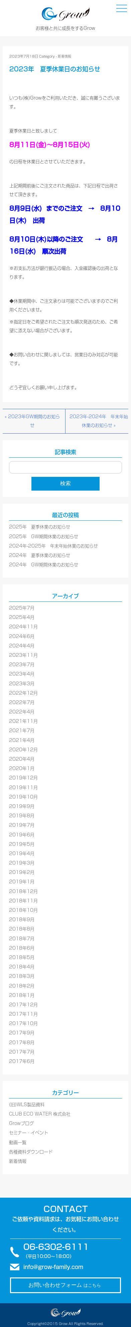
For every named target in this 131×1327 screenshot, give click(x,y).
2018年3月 (21, 976)
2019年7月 (21, 825)
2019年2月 (21, 872)
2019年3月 (21, 863)
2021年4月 (21, 740)
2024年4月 (21, 646)
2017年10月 (23, 1023)
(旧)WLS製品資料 (26, 1104)
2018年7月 (21, 939)
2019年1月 (21, 882)
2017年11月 (23, 1014)
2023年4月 (21, 674)
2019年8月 (21, 816)
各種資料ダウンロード (30, 1152)
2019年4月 (21, 853)
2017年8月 (21, 1042)
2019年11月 (23, 787)
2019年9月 (21, 806)
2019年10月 (23, 797)
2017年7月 (21, 1052)
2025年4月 (21, 617)
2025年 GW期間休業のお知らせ (43, 536)
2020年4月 (21, 759)
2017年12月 (23, 1005)
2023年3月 (21, 684)
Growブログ (21, 1123)
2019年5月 (21, 844)
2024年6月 (21, 636)
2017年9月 (21, 1033)
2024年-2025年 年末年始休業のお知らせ (53, 546)
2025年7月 (21, 608)
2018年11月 (23, 901)
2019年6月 (21, 835)
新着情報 (64, 56)
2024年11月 (23, 627)
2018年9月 (21, 920)
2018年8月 (21, 929)
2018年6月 (21, 948)
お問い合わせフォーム (64, 1285)
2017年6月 (21, 1061)
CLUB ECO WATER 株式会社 (40, 1114)
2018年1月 (21, 995)
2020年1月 (21, 768)
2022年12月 (23, 693)
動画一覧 (17, 1142)
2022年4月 (21, 712)
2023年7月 (21, 664)
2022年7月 (21, 702)
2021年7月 (21, 731)
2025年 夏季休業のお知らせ (39, 527)
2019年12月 (23, 778)
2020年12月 (23, 750)
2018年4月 (21, 967)
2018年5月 (21, 957)
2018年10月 (23, 910)
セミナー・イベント (28, 1133)
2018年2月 (21, 986)
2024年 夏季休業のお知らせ (39, 555)
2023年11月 (23, 655)
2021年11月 (23, 721)
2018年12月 (23, 891)
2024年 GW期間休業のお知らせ (43, 565)
